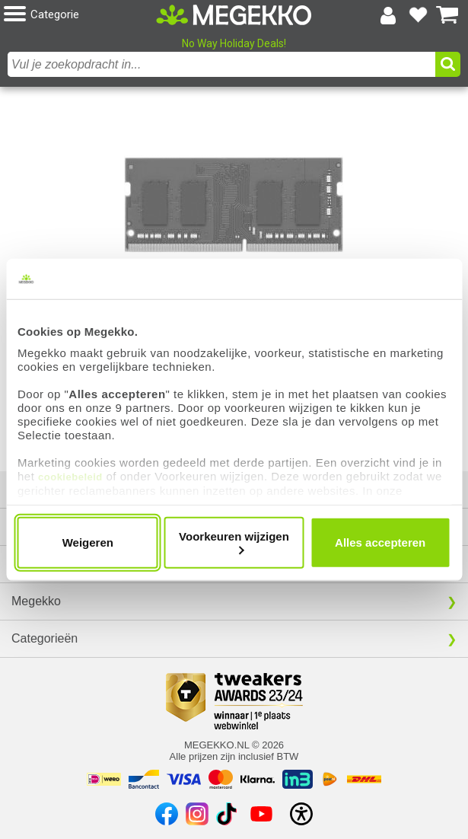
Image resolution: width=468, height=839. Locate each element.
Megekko (36, 601)
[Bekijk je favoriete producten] (418, 15)
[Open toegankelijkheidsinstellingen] (301, 813)
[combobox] (221, 64)
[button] (80, 15)
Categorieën (44, 638)
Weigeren (87, 542)
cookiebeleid (70, 477)
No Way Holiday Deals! (234, 43)
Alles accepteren (380, 542)
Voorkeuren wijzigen (234, 541)
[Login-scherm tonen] (388, 15)
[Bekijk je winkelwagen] (447, 15)
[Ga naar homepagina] (234, 15)
